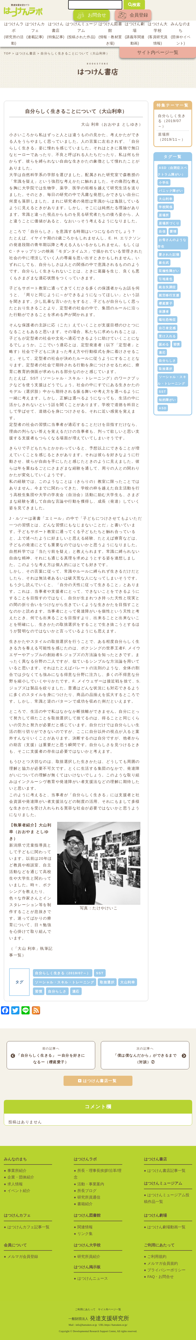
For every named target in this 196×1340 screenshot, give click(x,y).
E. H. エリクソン (124, 238)
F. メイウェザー (87, 681)
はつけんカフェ (35, 31)
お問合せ (91, 15)
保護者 (164, 311)
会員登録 (133, 15)
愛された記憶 (169, 254)
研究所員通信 (88, 1197)
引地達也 (166, 279)
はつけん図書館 (110, 34)
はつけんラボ (14, 34)
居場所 (164, 215)
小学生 (164, 182)
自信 (162, 231)
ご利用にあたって (85, 1309)
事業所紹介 (17, 1171)
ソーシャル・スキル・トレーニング (64, 982)
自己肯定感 (167, 328)
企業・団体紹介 (20, 1177)
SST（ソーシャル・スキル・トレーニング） (72, 378)
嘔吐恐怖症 (167, 320)
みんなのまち (180, 34)
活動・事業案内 (90, 1184)
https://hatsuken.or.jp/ (116, 1324)
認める (164, 344)
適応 (76, 991)
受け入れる (167, 336)
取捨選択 (107, 982)
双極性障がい (169, 271)
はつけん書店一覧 (100, 1081)
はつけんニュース (92, 1278)
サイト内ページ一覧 (157, 52)
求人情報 (15, 1184)
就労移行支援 (169, 295)
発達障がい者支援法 (79, 782)
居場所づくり (169, 223)
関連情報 (85, 1227)
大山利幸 (127, 982)
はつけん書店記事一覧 (166, 1171)
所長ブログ (86, 1191)
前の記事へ (51, 1056)
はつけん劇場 (134, 34)
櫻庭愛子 (166, 303)
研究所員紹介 (88, 1257)
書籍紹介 (85, 1204)
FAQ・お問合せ (160, 1277)
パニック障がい (171, 191)
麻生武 (164, 263)
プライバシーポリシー (166, 1270)
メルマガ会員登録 (22, 1257)
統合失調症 (167, 287)
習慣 (38, 991)
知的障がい (167, 400)
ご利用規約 (156, 1257)
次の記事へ (145, 1056)
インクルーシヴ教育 (37, 782)
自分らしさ (57, 991)
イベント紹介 (18, 1191)
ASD (163, 408)
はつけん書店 (55, 31)
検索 (134, 5)
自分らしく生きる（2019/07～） (62, 973)
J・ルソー (18, 518)
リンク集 (85, 1234)
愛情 (173, 231)
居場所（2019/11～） (171, 137)
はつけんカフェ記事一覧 (28, 1227)
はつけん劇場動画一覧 (166, 1227)
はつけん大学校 (157, 34)
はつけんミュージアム (81, 31)
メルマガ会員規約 (162, 1263)
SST (100, 973)
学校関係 (166, 207)
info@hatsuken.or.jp (86, 1324)
